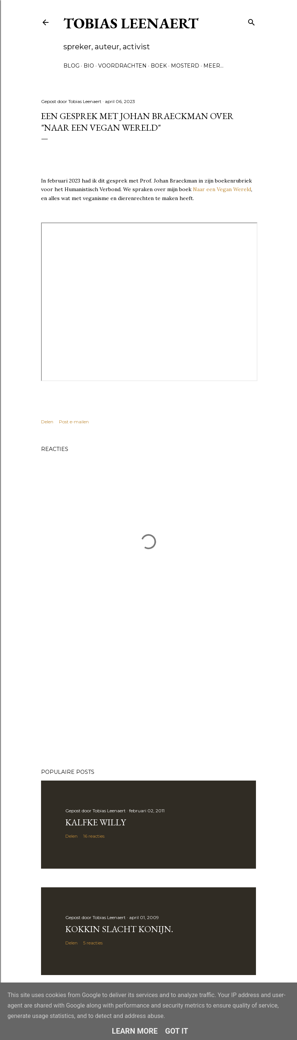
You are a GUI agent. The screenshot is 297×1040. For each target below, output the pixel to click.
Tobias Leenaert (130, 23)
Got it (176, 1031)
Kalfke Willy (95, 822)
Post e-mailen (74, 421)
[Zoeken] (251, 20)
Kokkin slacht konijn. (119, 929)
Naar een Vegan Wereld (222, 189)
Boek (159, 65)
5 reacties (93, 943)
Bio (89, 65)
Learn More (135, 1031)
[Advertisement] (148, 697)
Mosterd (185, 65)
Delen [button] (47, 421)
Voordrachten (122, 65)
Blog (71, 65)
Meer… (213, 65)
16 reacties (93, 836)
